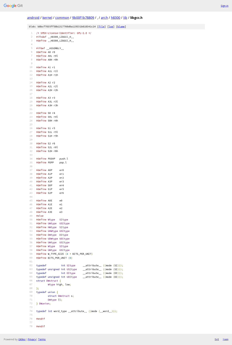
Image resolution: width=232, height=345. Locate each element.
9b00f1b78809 (83, 17)
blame (121, 26)
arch (104, 17)
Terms (42, 339)
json (225, 339)
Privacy (32, 339)
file (101, 26)
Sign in (224, 5)
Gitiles (21, 339)
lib (125, 17)
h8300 (115, 17)
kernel (47, 17)
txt (217, 339)
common (62, 17)
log (111, 26)
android (33, 17)
